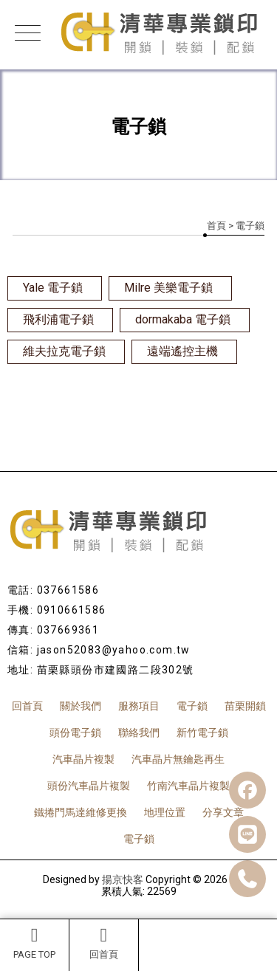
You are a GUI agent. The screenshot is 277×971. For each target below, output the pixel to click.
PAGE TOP (34, 943)
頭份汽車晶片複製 (88, 786)
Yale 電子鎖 (53, 288)
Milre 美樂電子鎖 (168, 288)
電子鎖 (192, 706)
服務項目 (139, 706)
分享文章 (223, 812)
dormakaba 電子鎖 (182, 319)
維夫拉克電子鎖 (64, 351)
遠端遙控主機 (182, 351)
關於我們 (80, 706)
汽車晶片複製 (83, 759)
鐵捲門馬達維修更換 (80, 812)
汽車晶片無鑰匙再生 (178, 759)
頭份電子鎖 (75, 732)
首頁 (216, 225)
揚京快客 (122, 879)
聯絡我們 (139, 732)
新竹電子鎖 (202, 732)
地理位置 (164, 812)
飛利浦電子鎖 (58, 319)
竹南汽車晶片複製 (188, 786)
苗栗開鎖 (245, 706)
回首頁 (103, 943)
